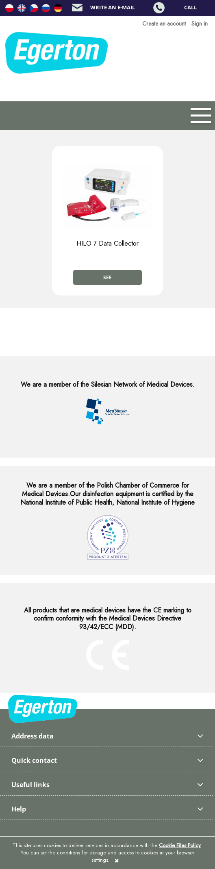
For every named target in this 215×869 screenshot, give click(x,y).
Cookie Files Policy (180, 845)
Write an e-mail (112, 7)
